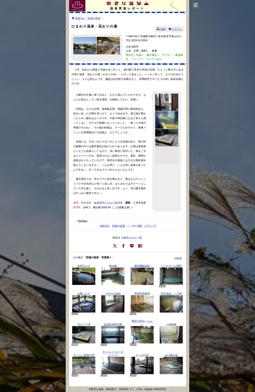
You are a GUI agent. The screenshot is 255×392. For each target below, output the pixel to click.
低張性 (98, 202)
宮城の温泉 (93, 18)
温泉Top (79, 18)
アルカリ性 (110, 202)
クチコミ (177, 29)
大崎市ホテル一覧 (131, 237)
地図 (163, 29)
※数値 (178, 258)
